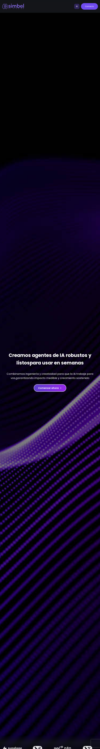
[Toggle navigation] (76, 6)
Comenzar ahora (50, 388)
